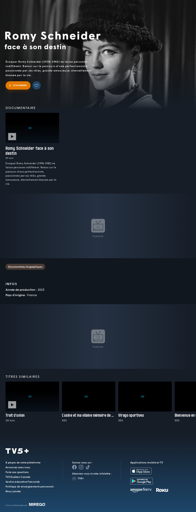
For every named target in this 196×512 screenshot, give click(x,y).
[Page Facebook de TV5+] (74, 467)
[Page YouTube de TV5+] (88, 467)
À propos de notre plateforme (23, 462)
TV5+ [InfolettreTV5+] (81, 478)
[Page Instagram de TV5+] (81, 467)
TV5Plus (23, 8)
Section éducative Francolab (23, 481)
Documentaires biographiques (25, 266)
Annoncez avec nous (18, 467)
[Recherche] (180, 11)
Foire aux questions (17, 472)
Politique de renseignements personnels (30, 486)
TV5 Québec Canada (18, 476)
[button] (131, 11)
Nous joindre (13, 491)
